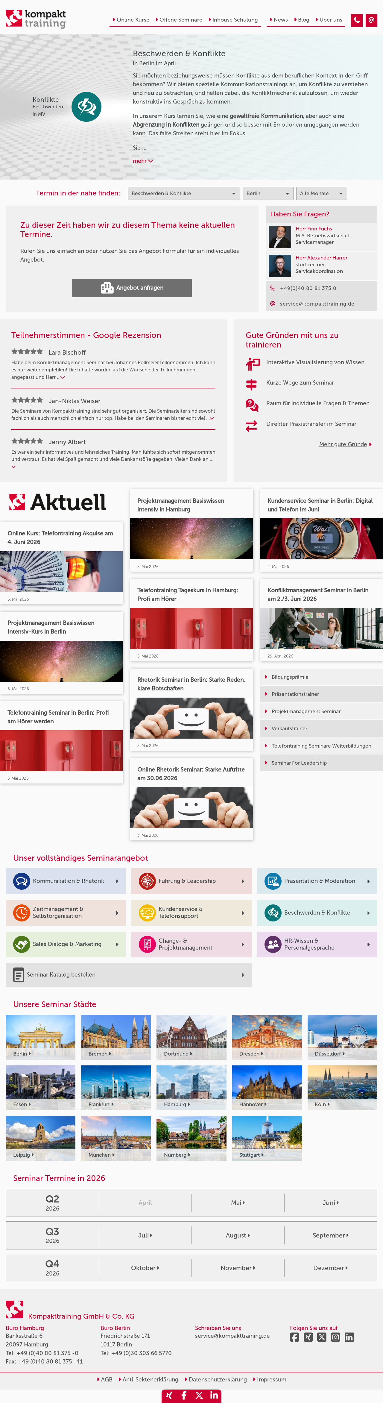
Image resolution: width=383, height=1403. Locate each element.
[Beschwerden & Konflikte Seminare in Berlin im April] (357, 20)
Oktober (145, 1268)
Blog (301, 19)
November (238, 1268)
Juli (145, 1235)
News (279, 19)
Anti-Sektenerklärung (148, 1379)
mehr (143, 160)
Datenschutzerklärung (215, 1379)
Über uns (328, 19)
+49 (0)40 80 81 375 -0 (47, 1353)
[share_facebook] (184, 1396)
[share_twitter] (199, 1396)
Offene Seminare (178, 19)
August (238, 1235)
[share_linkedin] (213, 1396)
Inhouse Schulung (233, 19)
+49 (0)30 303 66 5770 (141, 1353)
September (331, 1235)
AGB (105, 1379)
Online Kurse (131, 19)
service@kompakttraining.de (232, 1335)
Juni (331, 1202)
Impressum (269, 1379)
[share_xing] (169, 1396)
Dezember (330, 1268)
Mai (238, 1202)
